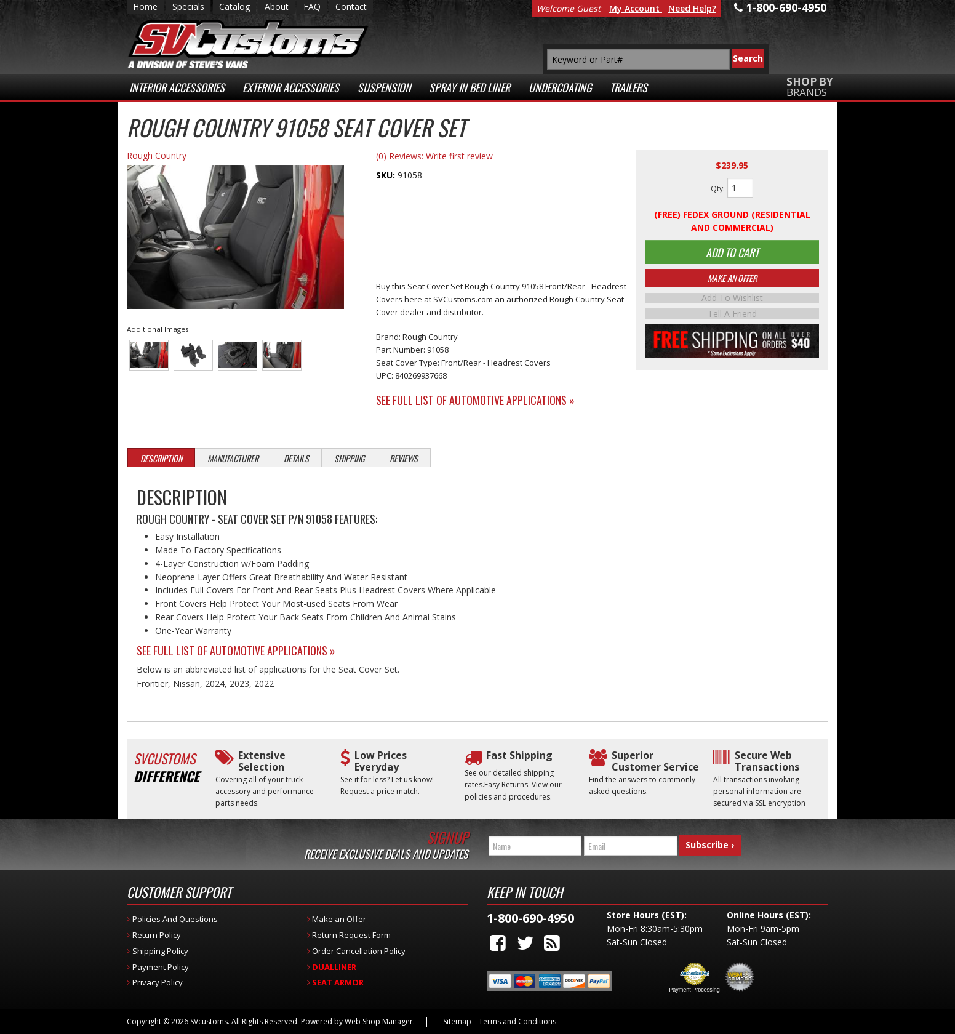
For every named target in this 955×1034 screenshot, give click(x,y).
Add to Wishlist (732, 303)
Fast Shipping (519, 755)
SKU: (387, 175)
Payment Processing (694, 990)
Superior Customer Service (655, 761)
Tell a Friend (732, 317)
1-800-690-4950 (530, 918)
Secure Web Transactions (767, 761)
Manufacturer (232, 458)
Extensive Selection (262, 761)
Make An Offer (732, 282)
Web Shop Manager (379, 1021)
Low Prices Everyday (380, 761)
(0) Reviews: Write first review (434, 156)
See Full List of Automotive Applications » (475, 400)
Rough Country (156, 155)
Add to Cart (732, 254)
